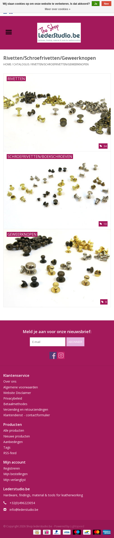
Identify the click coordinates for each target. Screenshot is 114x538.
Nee (106, 3)
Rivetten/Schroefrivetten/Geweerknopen (60, 64)
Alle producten (13, 430)
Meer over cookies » (57, 9)
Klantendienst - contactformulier (26, 415)
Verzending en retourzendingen (25, 409)
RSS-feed (9, 453)
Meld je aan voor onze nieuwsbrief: (57, 331)
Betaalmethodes (15, 404)
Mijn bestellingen (15, 474)
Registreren (11, 468)
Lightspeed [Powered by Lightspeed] (77, 526)
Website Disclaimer (17, 393)
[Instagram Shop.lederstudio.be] (61, 355)
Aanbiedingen (13, 442)
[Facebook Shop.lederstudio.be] (53, 355)
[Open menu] (8, 31)
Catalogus (21, 64)
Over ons (9, 381)
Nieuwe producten (16, 436)
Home (7, 64)
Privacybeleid (12, 398)
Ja (95, 3)
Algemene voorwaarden (20, 387)
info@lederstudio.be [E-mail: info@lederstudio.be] (24, 509)
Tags (6, 447)
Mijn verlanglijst (14, 480)
